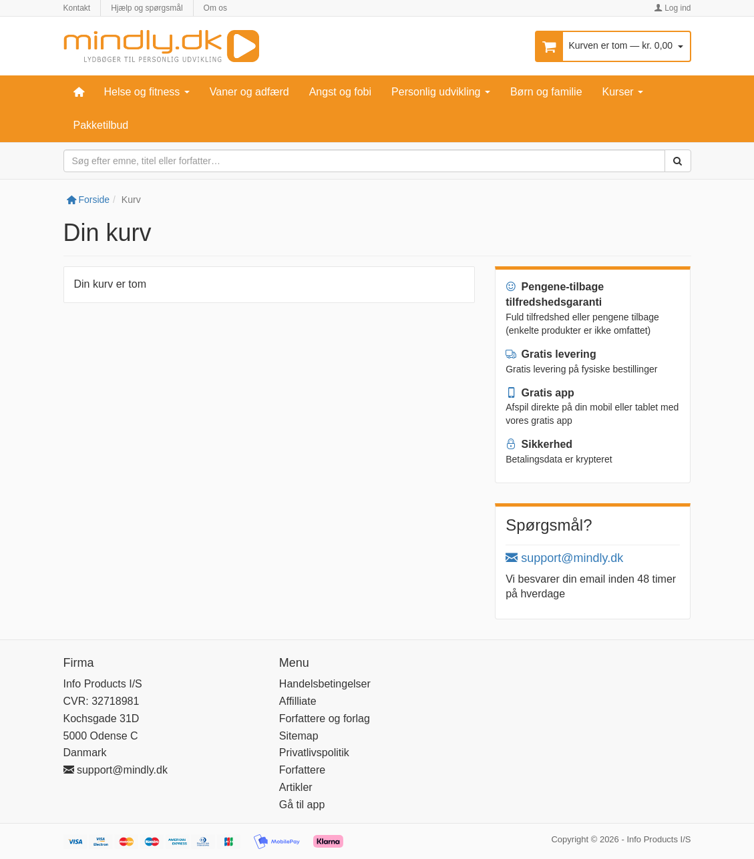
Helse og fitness (147, 91)
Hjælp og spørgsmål (146, 8)
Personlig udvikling (440, 91)
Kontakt (77, 8)
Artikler (296, 787)
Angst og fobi (340, 91)
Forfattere (302, 770)
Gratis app (540, 392)
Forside (88, 199)
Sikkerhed (539, 444)
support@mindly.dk (564, 558)
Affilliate (298, 701)
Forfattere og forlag (324, 718)
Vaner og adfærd (249, 91)
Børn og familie (546, 91)
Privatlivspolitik (314, 752)
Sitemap (299, 736)
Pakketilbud (101, 125)
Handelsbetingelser (325, 683)
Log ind (672, 8)
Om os (215, 8)
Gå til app (302, 804)
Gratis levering (551, 354)
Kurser (623, 91)
